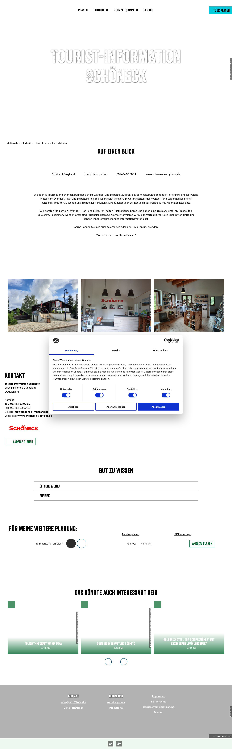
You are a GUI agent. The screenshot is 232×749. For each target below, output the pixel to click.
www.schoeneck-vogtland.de (163, 174)
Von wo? (131, 543)
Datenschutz (158, 701)
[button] (220, 10)
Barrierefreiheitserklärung (158, 706)
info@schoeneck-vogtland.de (31, 411)
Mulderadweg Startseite (19, 142)
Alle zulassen (159, 407)
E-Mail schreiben (73, 707)
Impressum (158, 696)
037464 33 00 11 (126, 174)
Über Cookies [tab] (160, 350)
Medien (158, 712)
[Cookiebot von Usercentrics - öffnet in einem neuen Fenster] (166, 340)
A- (110, 743)
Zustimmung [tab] (71, 350)
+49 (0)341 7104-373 (73, 702)
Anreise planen (202, 543)
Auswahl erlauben (116, 407)
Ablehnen (73, 407)
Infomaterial (116, 707)
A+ (119, 743)
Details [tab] (116, 350)
